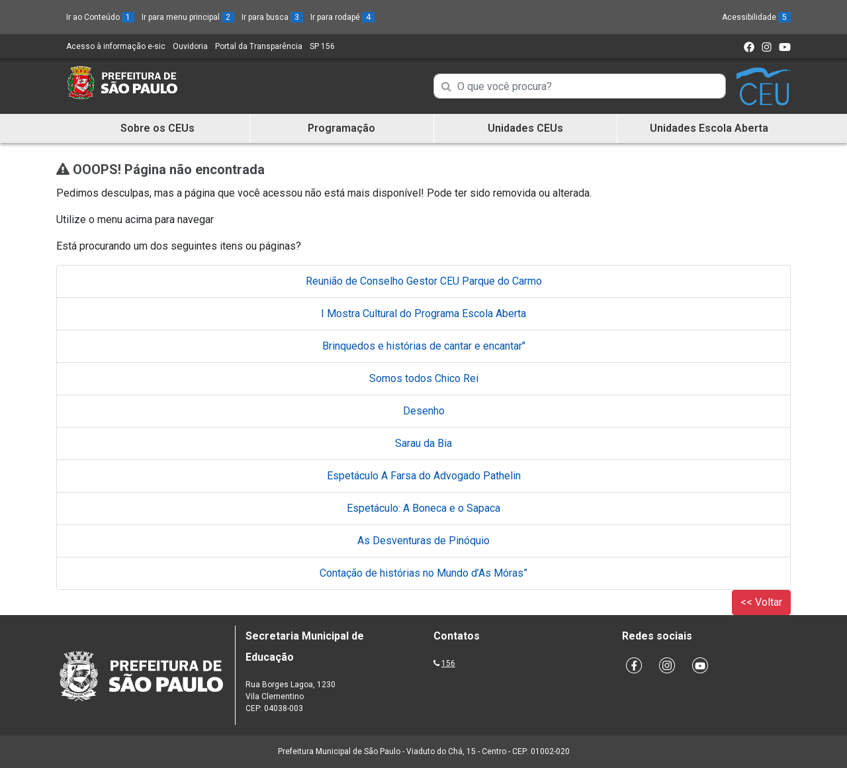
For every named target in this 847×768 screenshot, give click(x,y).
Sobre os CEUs (157, 128)
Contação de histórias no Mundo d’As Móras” (423, 573)
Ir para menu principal (188, 17)
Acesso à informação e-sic (115, 46)
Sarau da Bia (423, 443)
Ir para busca (272, 17)
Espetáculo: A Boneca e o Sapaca (423, 508)
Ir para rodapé (342, 17)
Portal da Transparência (258, 46)
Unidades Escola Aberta (709, 128)
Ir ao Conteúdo (100, 17)
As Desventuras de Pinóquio (423, 540)
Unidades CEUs (525, 128)
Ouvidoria (190, 46)
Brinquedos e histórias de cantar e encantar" (423, 346)
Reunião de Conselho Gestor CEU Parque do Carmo (424, 281)
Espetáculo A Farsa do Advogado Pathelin (424, 475)
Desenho (424, 411)
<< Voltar (761, 602)
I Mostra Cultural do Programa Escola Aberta (423, 313)
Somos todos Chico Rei (423, 378)
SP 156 (322, 46)
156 (448, 663)
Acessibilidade (756, 17)
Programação (341, 128)
